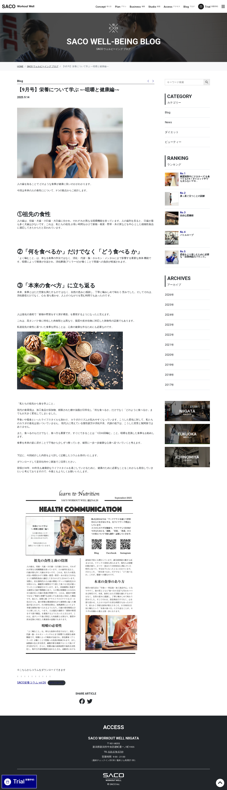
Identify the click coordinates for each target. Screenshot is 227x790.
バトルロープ (186, 235)
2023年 (169, 324)
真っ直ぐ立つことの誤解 (192, 196)
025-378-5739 (115, 751)
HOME (20, 66)
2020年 (169, 354)
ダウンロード (56, 682)
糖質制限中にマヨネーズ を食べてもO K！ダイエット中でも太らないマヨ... (195, 178)
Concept (104, 6)
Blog (189, 6)
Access (172, 6)
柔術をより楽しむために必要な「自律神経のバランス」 (194, 255)
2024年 (169, 314)
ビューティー (173, 142)
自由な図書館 (186, 215)
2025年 (169, 304)
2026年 (169, 294)
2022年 (169, 334)
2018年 (169, 374)
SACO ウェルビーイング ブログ (42, 66)
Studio (155, 6)
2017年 (169, 384)
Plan (121, 6)
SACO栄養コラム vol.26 (31, 682)
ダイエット (172, 132)
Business (137, 6)
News (168, 122)
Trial (211, 6)
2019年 (169, 364)
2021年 (169, 344)
